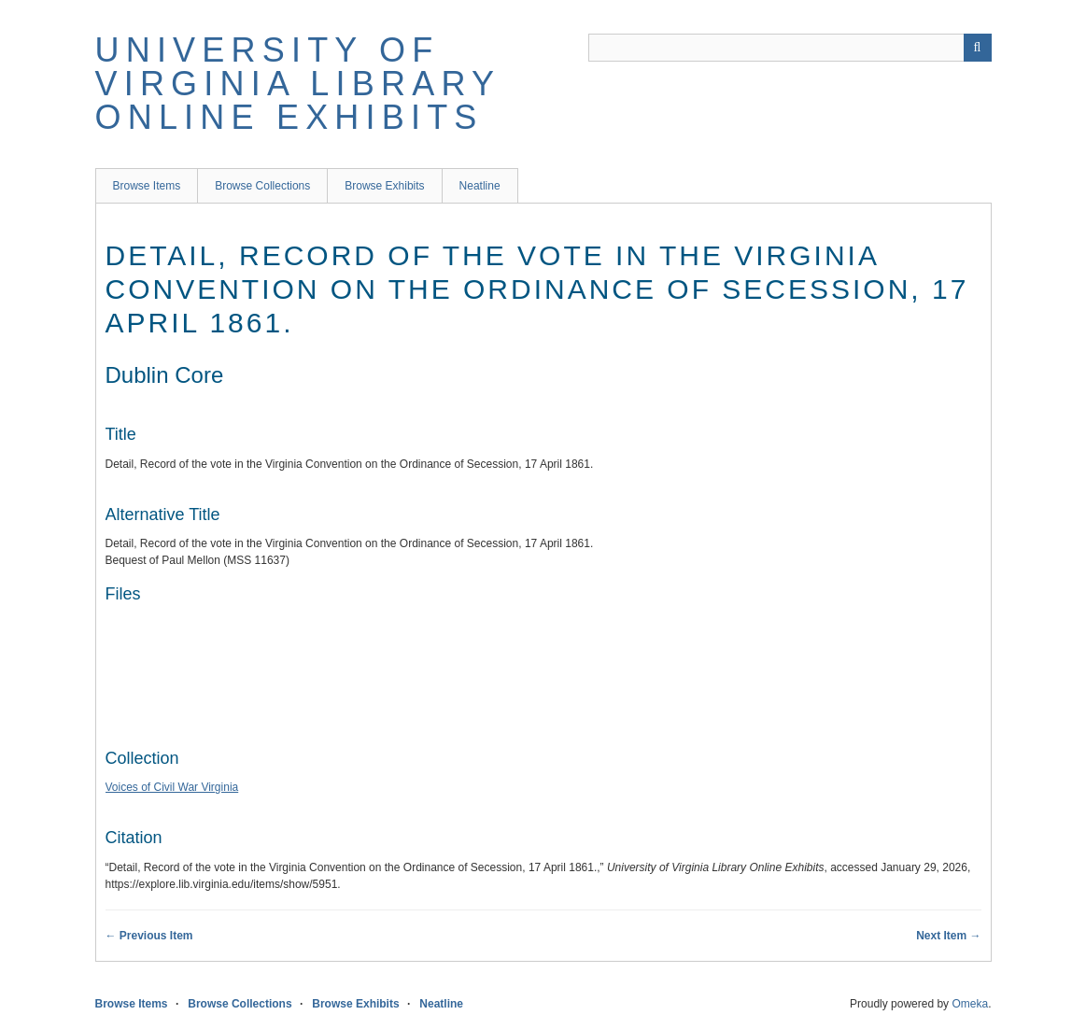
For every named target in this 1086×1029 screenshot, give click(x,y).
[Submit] (978, 48)
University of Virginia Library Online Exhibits (298, 83)
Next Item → (948, 935)
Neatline (480, 185)
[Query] (790, 48)
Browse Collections (262, 185)
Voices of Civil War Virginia (172, 787)
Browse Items (147, 185)
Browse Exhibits (384, 185)
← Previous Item (149, 935)
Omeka (970, 1003)
